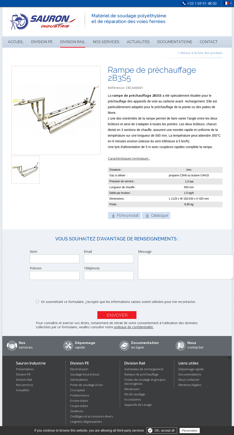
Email (88, 251)
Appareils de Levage (138, 405)
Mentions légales (189, 385)
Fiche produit (128, 215)
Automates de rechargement (143, 369)
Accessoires (132, 399)
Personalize (189, 430)
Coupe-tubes (79, 406)
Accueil (16, 42)
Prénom (36, 268)
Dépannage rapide (191, 369)
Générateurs (79, 380)
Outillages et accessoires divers (91, 416)
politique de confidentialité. (134, 327)
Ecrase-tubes (79, 401)
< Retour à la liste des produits (200, 53)
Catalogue (159, 215)
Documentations (174, 42)
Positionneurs (79, 395)
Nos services (106, 42)
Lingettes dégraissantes (86, 421)
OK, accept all (165, 430)
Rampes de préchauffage (141, 374)
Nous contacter (188, 380)
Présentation (25, 369)
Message (145, 251)
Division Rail (72, 42)
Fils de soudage (134, 394)
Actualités (138, 42)
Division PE (42, 42)
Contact (209, 42)
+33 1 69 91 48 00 (202, 3)
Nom (33, 251)
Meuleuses (131, 389)
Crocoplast (77, 390)
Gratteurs (76, 411)
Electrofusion (79, 369)
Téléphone (92, 268)
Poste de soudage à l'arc (86, 385)
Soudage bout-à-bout (84, 374)
